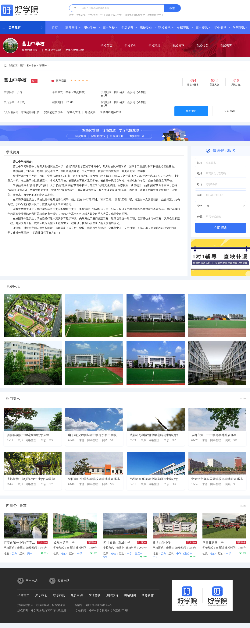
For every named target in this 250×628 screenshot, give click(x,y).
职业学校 (90, 27)
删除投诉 (112, 595)
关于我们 (41, 595)
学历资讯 (239, 27)
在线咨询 (226, 45)
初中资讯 (220, 27)
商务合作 (148, 595)
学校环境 (154, 45)
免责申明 (77, 595)
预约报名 (191, 111)
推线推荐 (178, 45)
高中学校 (109, 27)
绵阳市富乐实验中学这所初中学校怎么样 (157, 479)
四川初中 (43, 65)
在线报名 (202, 45)
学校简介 (130, 45)
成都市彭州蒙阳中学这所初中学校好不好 (157, 435)
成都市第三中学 (114, 15)
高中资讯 (202, 27)
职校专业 (146, 27)
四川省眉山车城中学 (134, 15)
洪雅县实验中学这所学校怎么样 (28, 435)
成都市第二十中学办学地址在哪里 (214, 435)
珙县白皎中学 (154, 15)
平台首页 (23, 595)
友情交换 (94, 595)
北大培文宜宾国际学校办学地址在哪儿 (217, 479)
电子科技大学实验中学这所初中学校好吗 (95, 435)
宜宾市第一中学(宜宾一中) (90, 15)
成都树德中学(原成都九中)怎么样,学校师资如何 (38, 479)
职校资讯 (164, 27)
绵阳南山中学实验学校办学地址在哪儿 (94, 479)
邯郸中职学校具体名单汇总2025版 (108, 610)
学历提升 (127, 27)
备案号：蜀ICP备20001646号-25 (93, 605)
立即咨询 (229, 111)
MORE (243, 398)
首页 (55, 27)
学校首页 (106, 45)
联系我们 (59, 595)
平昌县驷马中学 (213, 542)
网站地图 (130, 595)
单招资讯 (183, 27)
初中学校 (31, 65)
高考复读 (71, 27)
